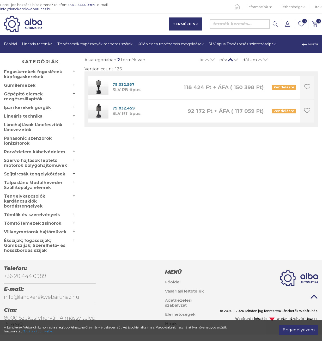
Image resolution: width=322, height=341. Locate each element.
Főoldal (10, 44)
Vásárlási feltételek (184, 291)
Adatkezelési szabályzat (178, 303)
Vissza (310, 44)
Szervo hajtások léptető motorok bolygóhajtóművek (35, 163)
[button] (287, 24)
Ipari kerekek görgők (27, 107)
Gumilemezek (19, 85)
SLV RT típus (126, 113)
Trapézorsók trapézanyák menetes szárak (94, 44)
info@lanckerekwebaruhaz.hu (25, 9)
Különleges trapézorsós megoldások (170, 44)
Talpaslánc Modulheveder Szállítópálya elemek (33, 185)
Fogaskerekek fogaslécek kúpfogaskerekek (33, 74)
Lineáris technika (37, 44)
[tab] (188, 271)
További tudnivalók (37, 331)
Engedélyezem (299, 329)
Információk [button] (260, 7)
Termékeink (185, 24)
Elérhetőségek (292, 7)
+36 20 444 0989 (81, 5)
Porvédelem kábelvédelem (34, 151)
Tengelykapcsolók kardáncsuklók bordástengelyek (24, 201)
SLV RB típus (126, 89)
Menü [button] (173, 272)
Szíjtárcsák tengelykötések (34, 174)
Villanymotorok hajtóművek (35, 231)
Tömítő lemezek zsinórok (32, 223)
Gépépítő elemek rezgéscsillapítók (23, 96)
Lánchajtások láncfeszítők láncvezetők (33, 127)
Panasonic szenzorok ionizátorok (28, 141)
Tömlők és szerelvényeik (32, 214)
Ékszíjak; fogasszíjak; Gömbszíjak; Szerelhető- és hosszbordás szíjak (34, 245)
